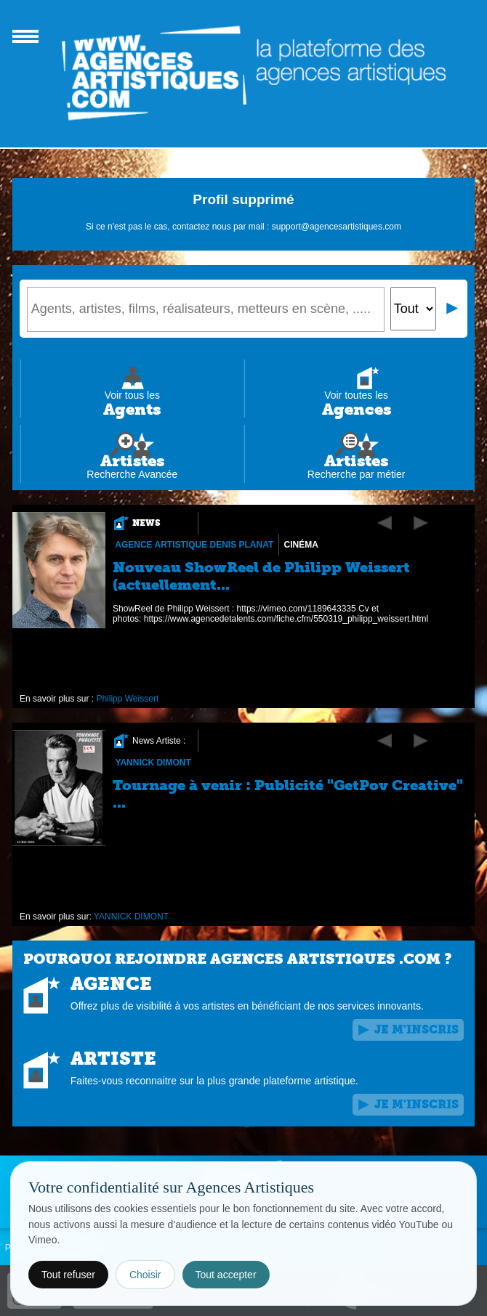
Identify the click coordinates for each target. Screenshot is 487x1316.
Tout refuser (68, 1274)
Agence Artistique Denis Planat (194, 545)
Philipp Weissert (127, 699)
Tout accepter (226, 1274)
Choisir (145, 1274)
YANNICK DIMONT (152, 762)
